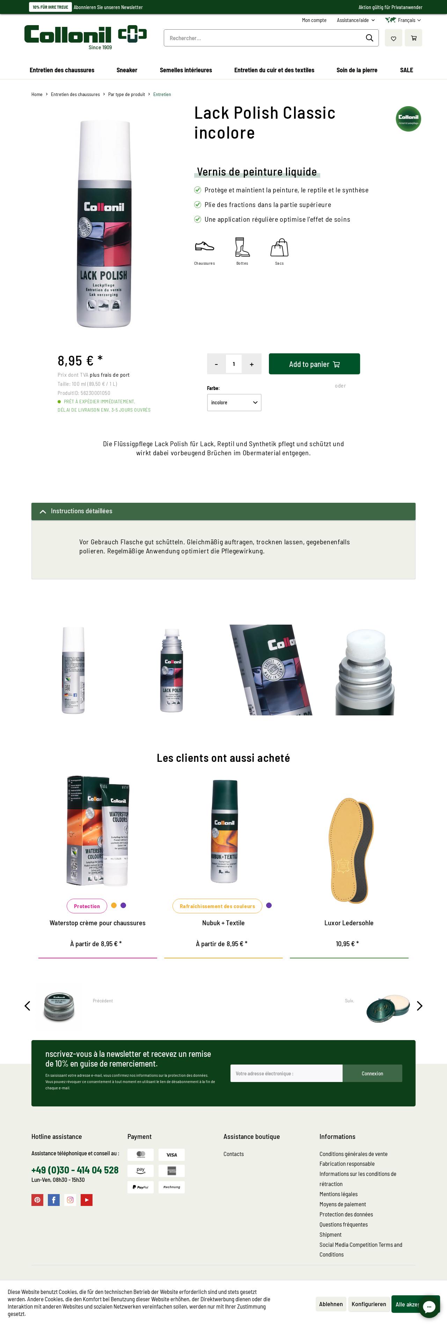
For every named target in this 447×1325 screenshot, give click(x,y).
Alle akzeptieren (416, 1304)
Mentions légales (339, 1193)
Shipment (331, 1234)
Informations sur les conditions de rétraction (358, 1178)
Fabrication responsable (347, 1163)
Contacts (234, 1153)
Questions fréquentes (344, 1224)
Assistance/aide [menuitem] (353, 20)
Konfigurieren (369, 1304)
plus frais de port (110, 374)
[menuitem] (314, 20)
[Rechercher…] (271, 37)
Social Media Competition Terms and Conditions (361, 1249)
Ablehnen (331, 1304)
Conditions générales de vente (354, 1153)
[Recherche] (370, 38)
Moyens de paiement (343, 1203)
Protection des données (346, 1213)
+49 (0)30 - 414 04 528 (75, 1170)
